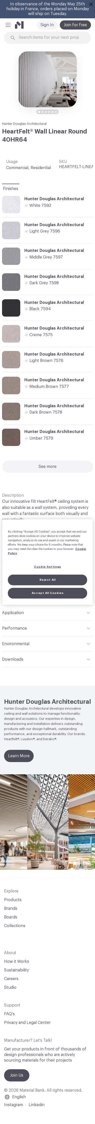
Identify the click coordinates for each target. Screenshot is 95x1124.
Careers (11, 979)
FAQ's (9, 1014)
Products (13, 900)
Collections (14, 926)
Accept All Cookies (47, 593)
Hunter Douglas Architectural (24, 123)
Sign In (47, 25)
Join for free (75, 25)
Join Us (16, 1075)
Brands (10, 908)
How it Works (16, 961)
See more (47, 467)
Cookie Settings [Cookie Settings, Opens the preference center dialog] (47, 566)
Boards (10, 917)
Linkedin (37, 1105)
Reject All (48, 579)
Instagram (13, 1105)
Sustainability (16, 970)
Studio (10, 987)
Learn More (19, 756)
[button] (8, 25)
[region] (47, 562)
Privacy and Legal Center (27, 1023)
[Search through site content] (50, 37)
